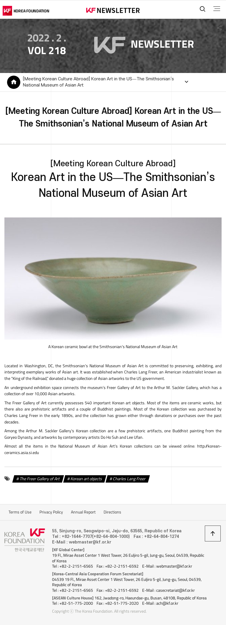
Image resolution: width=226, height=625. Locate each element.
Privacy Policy (51, 512)
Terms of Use (20, 512)
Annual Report (83, 512)
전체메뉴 (216, 8)
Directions (112, 512)
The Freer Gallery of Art (39, 478)
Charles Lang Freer (129, 478)
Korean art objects (86, 478)
